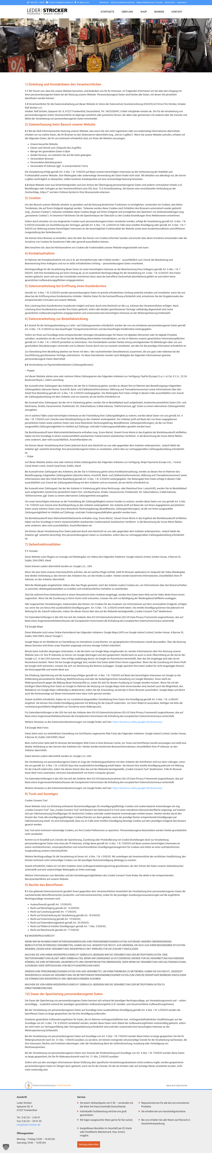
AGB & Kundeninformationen (122, 2)
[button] (6, 1147)
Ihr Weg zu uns (81, 2)
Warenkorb (104, 2)
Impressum (181, 2)
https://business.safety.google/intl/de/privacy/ (137, 721)
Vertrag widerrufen (89, 1144)
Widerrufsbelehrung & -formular (149, 2)
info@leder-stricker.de (28, 1124)
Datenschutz (170, 2)
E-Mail (59, 2)
